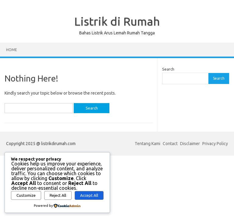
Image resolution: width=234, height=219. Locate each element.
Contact (170, 143)
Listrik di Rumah (117, 21)
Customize (26, 195)
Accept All (89, 195)
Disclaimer (190, 143)
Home (11, 50)
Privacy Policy (215, 143)
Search (168, 69)
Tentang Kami (147, 143)
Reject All (58, 195)
